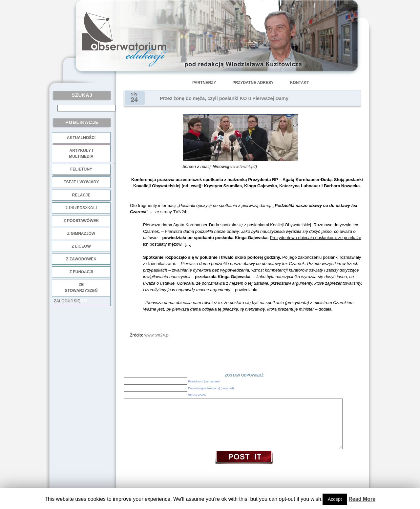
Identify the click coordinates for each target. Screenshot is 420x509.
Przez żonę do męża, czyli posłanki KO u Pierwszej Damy (224, 98)
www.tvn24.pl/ (242, 166)
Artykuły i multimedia (81, 153)
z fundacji (81, 272)
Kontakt (299, 82)
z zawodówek (81, 259)
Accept (335, 499)
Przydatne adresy (252, 82)
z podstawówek (81, 220)
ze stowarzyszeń (81, 287)
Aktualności (81, 137)
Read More (361, 499)
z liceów (81, 246)
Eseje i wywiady (81, 182)
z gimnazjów (81, 233)
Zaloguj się (67, 301)
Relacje (81, 195)
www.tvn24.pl (157, 335)
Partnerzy (204, 82)
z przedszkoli (81, 208)
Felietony (81, 169)
